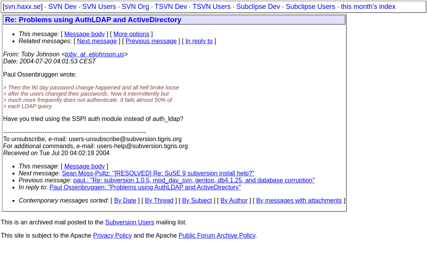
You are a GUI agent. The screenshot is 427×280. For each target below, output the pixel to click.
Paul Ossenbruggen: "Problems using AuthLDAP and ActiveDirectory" (145, 187)
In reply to (199, 41)
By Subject (197, 200)
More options (132, 34)
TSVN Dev (171, 6)
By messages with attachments (299, 200)
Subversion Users (129, 222)
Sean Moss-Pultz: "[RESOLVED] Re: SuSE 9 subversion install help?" (158, 173)
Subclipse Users (310, 6)
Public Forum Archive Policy (216, 235)
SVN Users (99, 6)
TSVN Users (211, 6)
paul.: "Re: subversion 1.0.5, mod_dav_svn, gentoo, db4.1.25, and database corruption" (194, 180)
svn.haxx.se (23, 6)
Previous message (151, 41)
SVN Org (135, 6)
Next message (97, 41)
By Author (233, 200)
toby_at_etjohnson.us (94, 54)
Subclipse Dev (258, 6)
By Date (125, 200)
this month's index (368, 6)
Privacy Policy (112, 235)
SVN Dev (62, 6)
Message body (84, 34)
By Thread (159, 200)
